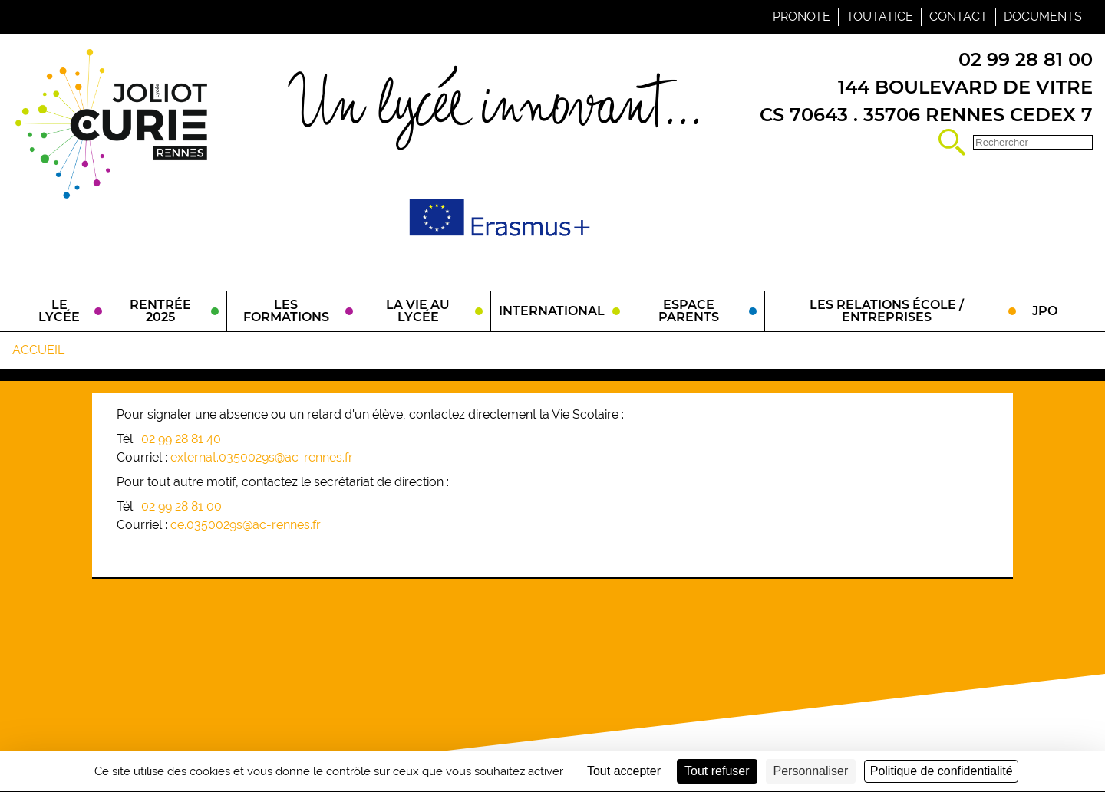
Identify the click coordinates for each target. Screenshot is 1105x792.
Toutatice (879, 16)
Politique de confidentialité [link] (941, 770)
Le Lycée (59, 310)
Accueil (38, 350)
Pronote (801, 16)
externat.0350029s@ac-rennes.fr (261, 457)
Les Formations (286, 310)
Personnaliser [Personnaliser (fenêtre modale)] (811, 770)
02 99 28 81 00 (181, 506)
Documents (1043, 16)
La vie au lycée (418, 310)
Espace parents (688, 310)
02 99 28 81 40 (181, 439)
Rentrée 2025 (160, 310)
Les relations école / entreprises (887, 310)
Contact (958, 16)
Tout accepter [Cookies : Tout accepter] (624, 770)
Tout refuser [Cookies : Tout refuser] (716, 770)
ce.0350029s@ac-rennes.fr (245, 525)
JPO (1044, 311)
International (552, 311)
